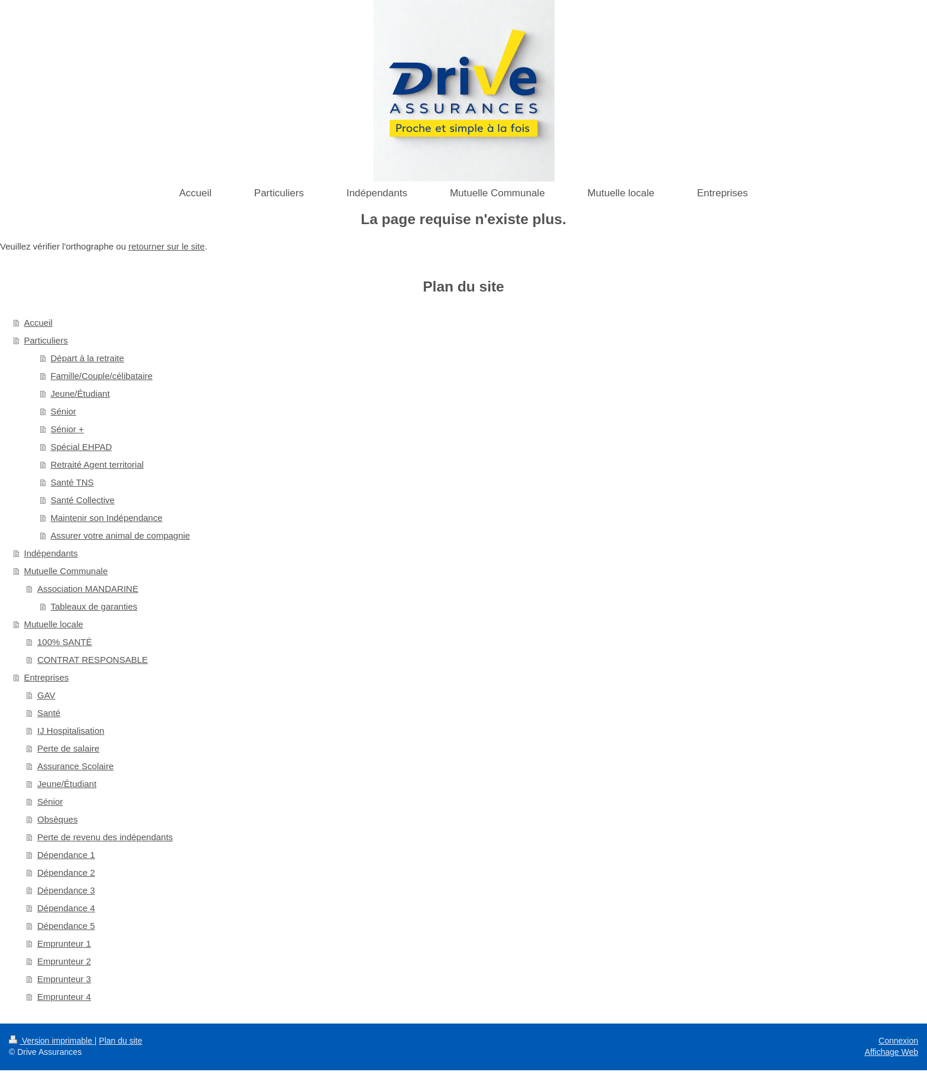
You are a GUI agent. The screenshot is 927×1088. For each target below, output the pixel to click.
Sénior (63, 411)
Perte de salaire (68, 748)
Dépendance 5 (66, 926)
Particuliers (46, 340)
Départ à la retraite (87, 358)
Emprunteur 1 (64, 943)
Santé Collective (83, 500)
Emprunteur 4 (64, 997)
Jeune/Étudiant (80, 393)
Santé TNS (72, 482)
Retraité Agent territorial (97, 464)
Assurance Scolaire (75, 766)
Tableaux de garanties (94, 606)
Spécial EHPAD (81, 447)
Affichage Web (891, 1052)
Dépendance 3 (66, 890)
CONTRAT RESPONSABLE (92, 660)
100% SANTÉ (64, 642)
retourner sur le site (166, 246)
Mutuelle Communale (66, 571)
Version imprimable (52, 1040)
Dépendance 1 (66, 855)
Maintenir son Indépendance (107, 518)
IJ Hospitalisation (70, 731)
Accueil (38, 323)
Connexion (898, 1040)
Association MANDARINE (87, 589)
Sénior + (67, 429)
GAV (46, 695)
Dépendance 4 (66, 908)
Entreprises (46, 677)
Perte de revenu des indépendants (105, 837)
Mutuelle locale (53, 624)
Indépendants (51, 553)
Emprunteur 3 (64, 979)
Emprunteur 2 (64, 961)
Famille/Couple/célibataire (102, 376)
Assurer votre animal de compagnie (120, 535)
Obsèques (57, 819)
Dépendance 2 (66, 872)
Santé (48, 713)
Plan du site (120, 1040)
